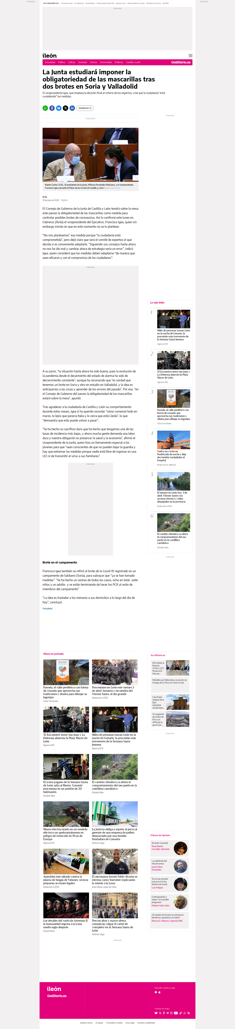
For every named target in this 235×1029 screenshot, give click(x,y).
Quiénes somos (86, 1023)
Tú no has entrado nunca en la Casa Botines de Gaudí (160, 882)
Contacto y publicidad (146, 1023)
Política (61, 62)
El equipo (99, 1023)
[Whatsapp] (45, 108)
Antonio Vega (98, 843)
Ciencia (93, 62)
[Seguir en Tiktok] (180, 1013)
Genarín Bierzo (90, 3)
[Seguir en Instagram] (171, 1013)
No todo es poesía (160, 843)
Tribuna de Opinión (160, 835)
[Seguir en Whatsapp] (185, 1013)
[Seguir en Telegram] (167, 1013)
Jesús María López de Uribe (104, 887)
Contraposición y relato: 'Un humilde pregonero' (160, 899)
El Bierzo (119, 62)
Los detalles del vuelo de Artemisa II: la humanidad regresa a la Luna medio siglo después (65, 924)
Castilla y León (133, 62)
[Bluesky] (58, 108)
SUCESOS (165, 3)
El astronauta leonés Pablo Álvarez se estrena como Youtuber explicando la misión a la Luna (114, 880)
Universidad (106, 62)
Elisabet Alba (49, 795)
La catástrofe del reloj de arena (159, 862)
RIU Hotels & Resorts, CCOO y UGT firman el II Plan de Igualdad (158, 668)
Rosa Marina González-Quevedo (161, 847)
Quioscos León (121, 3)
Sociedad (82, 62)
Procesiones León (67, 3)
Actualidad (50, 62)
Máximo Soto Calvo (161, 905)
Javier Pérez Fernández (157, 868)
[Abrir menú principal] (190, 55)
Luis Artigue (157, 887)
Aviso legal (129, 1023)
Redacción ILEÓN (100, 697)
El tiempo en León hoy (153, 3)
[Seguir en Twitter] (160, 1013)
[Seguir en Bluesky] (156, 1013)
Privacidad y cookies (114, 1023)
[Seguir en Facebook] (164, 1013)
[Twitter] (65, 108)
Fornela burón (79, 3)
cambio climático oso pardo (136, 3)
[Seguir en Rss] (188, 1013)
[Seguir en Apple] (159, 992)
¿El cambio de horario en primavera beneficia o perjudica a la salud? (168, 916)
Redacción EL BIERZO (166, 465)
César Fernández (50, 701)
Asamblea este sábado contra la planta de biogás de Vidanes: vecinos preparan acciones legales (65, 880)
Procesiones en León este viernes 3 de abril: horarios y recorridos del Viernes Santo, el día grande (113, 691)
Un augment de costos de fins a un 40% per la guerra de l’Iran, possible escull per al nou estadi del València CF (158, 719)
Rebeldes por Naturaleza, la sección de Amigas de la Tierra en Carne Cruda (169, 681)
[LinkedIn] (72, 108)
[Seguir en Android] (156, 992)
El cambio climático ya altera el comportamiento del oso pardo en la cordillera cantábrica (114, 785)
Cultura (71, 62)
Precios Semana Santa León (106, 3)
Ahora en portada (53, 653)
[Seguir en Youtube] (176, 1013)
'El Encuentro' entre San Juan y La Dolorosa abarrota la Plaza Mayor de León (65, 738)
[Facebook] (52, 108)
